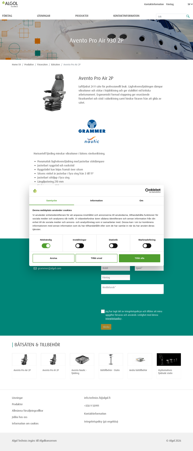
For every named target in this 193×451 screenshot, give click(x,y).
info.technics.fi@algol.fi (97, 397)
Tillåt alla (139, 258)
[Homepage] (13, 4)
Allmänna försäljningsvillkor (27, 410)
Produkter (81, 15)
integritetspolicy (113, 318)
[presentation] (123, 304)
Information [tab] (96, 200)
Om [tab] (141, 200)
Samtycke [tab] (51, 200)
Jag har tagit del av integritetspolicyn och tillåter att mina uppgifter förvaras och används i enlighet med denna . (133, 315)
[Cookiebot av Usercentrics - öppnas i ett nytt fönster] (147, 190)
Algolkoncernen (48, 440)
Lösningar (43, 15)
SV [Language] (190, 4)
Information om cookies (25, 423)
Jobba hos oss (19, 417)
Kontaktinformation (154, 4)
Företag (170, 4)
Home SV (16, 64)
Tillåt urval (96, 258)
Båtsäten (55, 64)
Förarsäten (42, 64)
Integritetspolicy (93, 421)
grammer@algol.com (49, 268)
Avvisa (53, 258)
